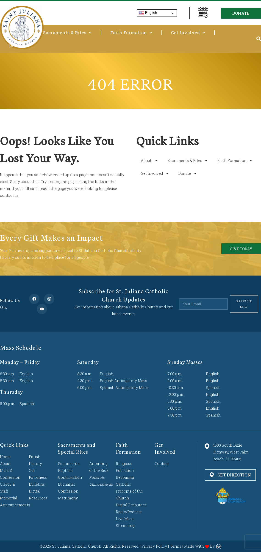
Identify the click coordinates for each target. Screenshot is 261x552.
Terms (175, 546)
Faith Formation (131, 33)
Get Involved (188, 33)
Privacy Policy (154, 546)
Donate (19, 45)
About (14, 33)
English (148, 13)
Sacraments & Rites (67, 33)
